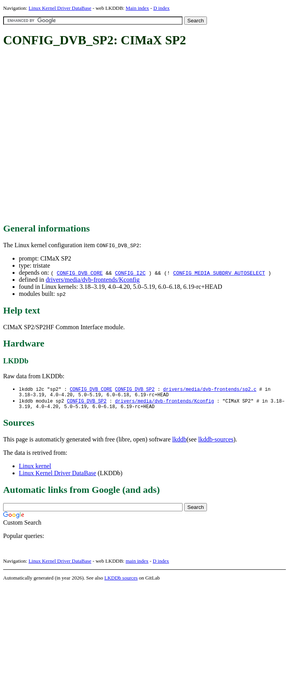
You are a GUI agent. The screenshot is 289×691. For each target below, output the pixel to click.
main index (137, 564)
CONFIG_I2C (130, 272)
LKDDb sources (121, 581)
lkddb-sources (216, 442)
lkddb (179, 442)
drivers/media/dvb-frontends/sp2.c (209, 389)
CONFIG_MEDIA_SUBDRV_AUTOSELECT (219, 272)
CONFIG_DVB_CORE (79, 272)
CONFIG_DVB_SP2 (135, 389)
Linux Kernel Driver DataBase (60, 8)
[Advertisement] (79, 135)
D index (161, 8)
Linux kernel (35, 469)
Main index (137, 8)
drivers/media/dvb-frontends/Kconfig (92, 279)
